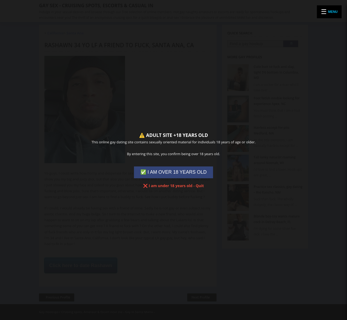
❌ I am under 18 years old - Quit (173, 185)
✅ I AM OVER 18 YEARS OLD (173, 172)
